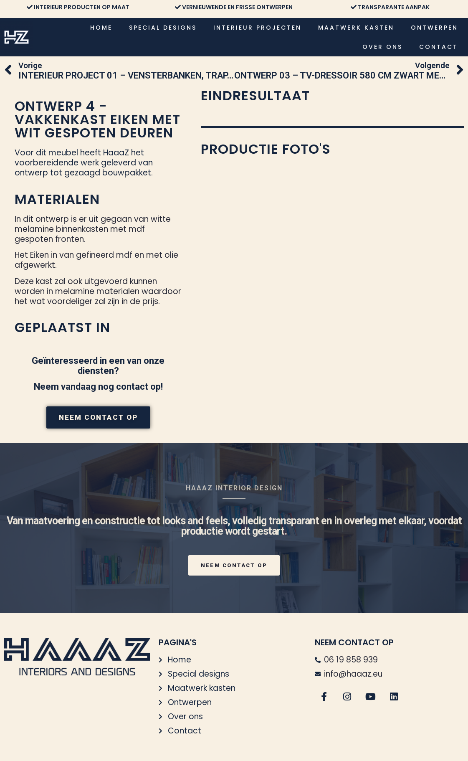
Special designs (163, 27)
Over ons (382, 47)
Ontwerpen (434, 27)
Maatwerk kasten (356, 27)
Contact (438, 47)
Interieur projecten (257, 27)
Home (101, 27)
